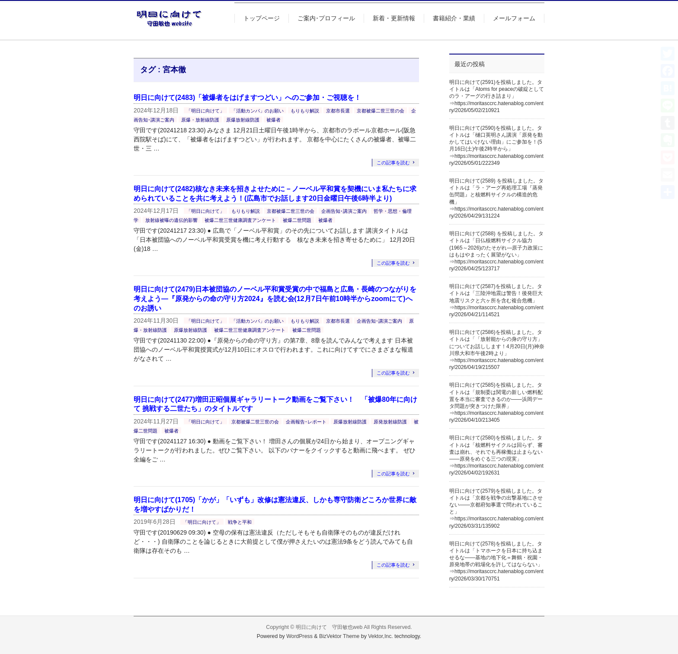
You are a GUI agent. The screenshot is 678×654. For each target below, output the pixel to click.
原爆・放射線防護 (200, 119)
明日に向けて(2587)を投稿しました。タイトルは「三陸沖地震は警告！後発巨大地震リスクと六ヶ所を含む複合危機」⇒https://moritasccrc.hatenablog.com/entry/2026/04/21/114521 (496, 300)
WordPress (299, 636)
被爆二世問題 (297, 220)
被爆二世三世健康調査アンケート (240, 220)
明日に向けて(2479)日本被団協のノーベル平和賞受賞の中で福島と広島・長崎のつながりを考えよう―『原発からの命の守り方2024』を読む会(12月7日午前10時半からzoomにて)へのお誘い (275, 298)
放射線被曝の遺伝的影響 (171, 220)
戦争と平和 (240, 522)
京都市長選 (338, 110)
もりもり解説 (305, 110)
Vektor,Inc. (380, 636)
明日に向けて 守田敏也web (329, 627)
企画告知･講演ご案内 (344, 211)
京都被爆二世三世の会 (380, 110)
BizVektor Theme (339, 636)
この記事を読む (393, 162)
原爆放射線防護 (242, 119)
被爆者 (273, 119)
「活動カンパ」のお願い (257, 110)
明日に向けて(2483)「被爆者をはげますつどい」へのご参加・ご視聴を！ (247, 97)
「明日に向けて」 (205, 110)
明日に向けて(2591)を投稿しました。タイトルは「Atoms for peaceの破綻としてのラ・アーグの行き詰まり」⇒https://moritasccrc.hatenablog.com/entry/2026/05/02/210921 (496, 96)
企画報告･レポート (306, 421)
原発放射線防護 (390, 421)
